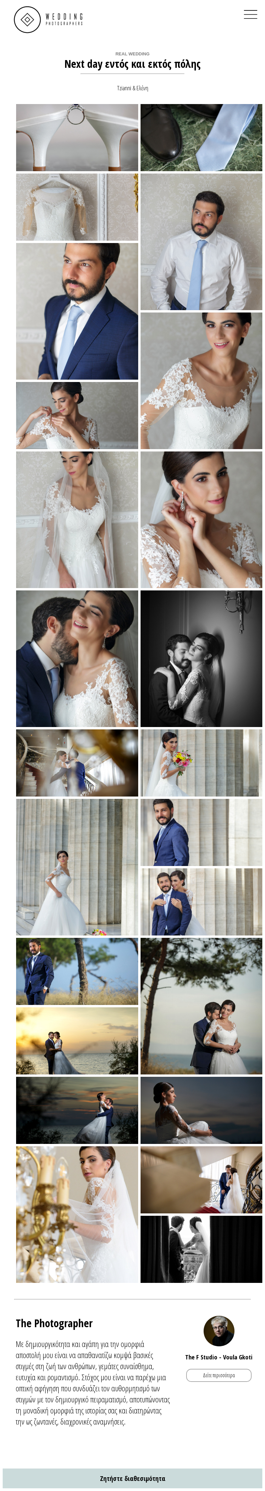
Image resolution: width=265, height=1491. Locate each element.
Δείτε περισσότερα (219, 1375)
